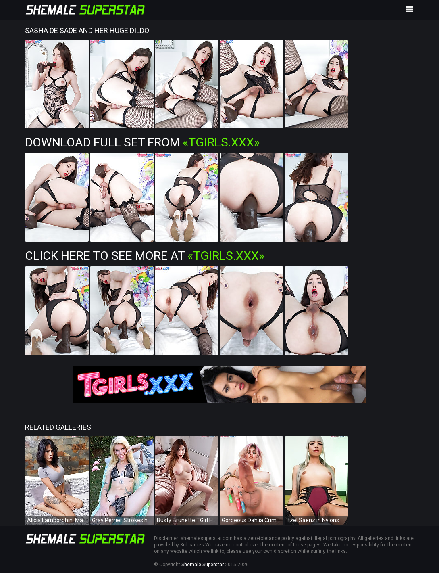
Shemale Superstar (202, 564)
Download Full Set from (142, 142)
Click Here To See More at (144, 256)
